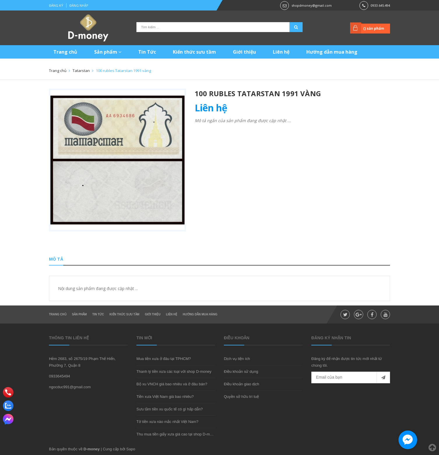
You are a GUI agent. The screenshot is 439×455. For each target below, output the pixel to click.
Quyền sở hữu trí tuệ (241, 396)
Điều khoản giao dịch (241, 384)
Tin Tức (147, 52)
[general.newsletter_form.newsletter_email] (350, 377)
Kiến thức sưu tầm (194, 52)
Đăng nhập (78, 5)
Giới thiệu (244, 52)
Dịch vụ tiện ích (237, 358)
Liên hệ (281, 52)
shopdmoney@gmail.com (312, 5)
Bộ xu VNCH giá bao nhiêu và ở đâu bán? (171, 384)
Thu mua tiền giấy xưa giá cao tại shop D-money (177, 434)
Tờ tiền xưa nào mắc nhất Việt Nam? (167, 421)
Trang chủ (65, 52)
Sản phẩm (107, 52)
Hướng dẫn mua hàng (331, 52)
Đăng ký (56, 5)
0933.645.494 (380, 5)
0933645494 (59, 376)
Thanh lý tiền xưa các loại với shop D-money (173, 371)
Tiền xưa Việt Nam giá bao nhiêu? (165, 396)
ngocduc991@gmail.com (70, 387)
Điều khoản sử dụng (241, 371)
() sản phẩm (373, 28)
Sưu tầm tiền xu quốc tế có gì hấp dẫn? (169, 409)
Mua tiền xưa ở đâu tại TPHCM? (163, 358)
